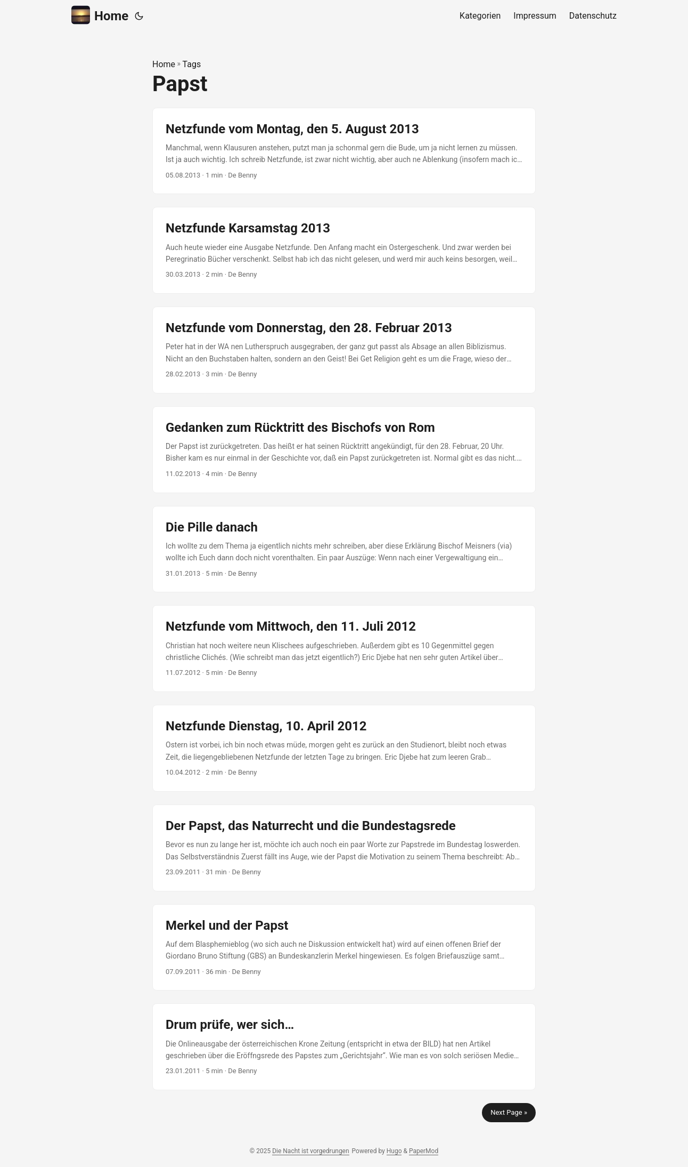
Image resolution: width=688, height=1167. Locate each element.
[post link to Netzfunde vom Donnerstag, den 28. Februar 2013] (344, 350)
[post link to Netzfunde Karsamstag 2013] (344, 250)
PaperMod (423, 1151)
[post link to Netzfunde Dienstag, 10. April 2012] (344, 748)
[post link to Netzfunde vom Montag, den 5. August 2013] (344, 151)
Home (99, 15)
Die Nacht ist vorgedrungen (310, 1151)
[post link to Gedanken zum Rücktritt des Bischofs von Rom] (344, 450)
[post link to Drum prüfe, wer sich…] (344, 1047)
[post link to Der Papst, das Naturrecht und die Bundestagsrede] (344, 848)
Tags (192, 64)
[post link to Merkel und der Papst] (344, 948)
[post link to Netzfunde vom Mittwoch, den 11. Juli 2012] (344, 648)
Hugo (394, 1151)
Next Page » (508, 1112)
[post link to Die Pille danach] (344, 549)
